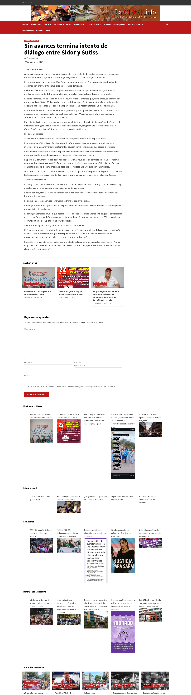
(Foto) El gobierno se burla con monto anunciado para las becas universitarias (150, 603)
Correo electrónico (80, 363)
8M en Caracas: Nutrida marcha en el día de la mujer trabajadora (150, 533)
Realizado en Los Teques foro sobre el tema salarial (38, 293)
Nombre (28, 362)
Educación (62, 285)
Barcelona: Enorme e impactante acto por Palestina (147, 499)
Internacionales (94, 24)
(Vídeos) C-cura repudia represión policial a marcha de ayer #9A (150, 417)
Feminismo (79, 24)
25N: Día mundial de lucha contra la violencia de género (41, 533)
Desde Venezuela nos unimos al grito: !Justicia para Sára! (121, 533)
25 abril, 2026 (38, 297)
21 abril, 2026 (72, 297)
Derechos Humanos (31, 285)
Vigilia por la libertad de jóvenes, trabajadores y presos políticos (40, 603)
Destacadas (78, 283)
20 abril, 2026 (107, 303)
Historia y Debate (135, 24)
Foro (48, 30)
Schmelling (29, 297)
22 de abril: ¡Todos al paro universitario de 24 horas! (71, 293)
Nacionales (36, 24)
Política (47, 24)
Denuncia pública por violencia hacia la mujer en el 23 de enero (95, 533)
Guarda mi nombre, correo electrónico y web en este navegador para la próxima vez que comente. (71, 386)
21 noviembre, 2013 (35, 58)
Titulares (28, 687)
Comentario (30, 329)
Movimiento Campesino (114, 24)
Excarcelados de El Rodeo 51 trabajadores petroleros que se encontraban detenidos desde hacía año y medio (122, 420)
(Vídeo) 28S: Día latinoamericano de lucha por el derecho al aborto (67, 533)
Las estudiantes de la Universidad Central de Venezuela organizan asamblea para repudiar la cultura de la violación (67, 606)
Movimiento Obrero (62, 24)
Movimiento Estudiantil (32, 30)
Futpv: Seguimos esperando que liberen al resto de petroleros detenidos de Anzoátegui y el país (106, 295)
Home (25, 24)
